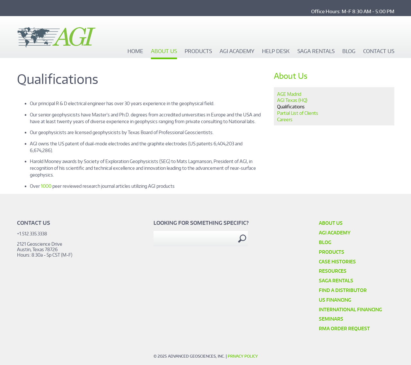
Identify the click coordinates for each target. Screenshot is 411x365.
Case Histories (337, 261)
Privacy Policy (243, 356)
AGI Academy (237, 51)
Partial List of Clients (297, 113)
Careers (285, 119)
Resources (332, 271)
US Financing (335, 300)
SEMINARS (331, 319)
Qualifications (291, 106)
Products (198, 51)
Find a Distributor (343, 290)
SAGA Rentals (316, 51)
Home (135, 51)
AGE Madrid (289, 94)
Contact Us (378, 51)
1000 (46, 186)
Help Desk (276, 51)
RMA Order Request (344, 328)
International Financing (350, 309)
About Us (164, 51)
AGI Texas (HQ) (292, 100)
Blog (348, 51)
